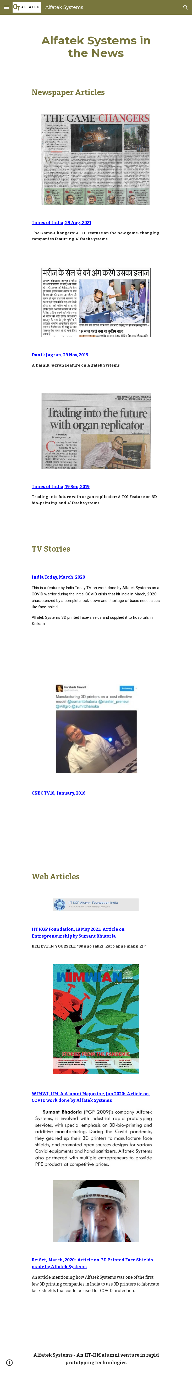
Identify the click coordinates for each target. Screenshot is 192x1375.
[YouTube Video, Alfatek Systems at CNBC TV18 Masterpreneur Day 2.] (96, 828)
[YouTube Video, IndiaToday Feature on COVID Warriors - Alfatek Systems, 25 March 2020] (96, 651)
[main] (96, 46)
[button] (6, 7)
